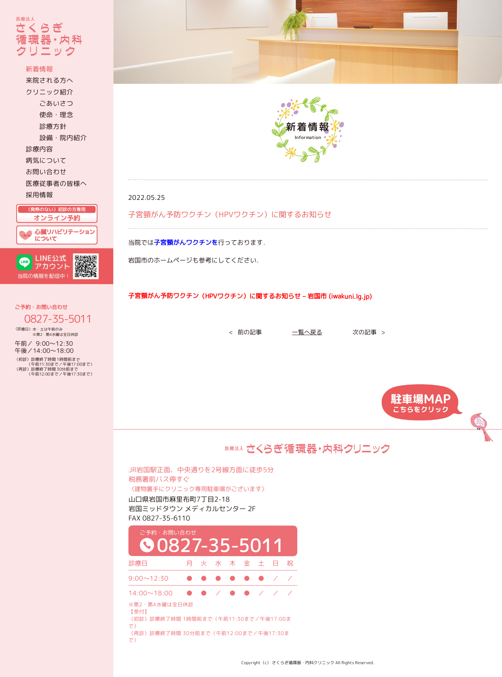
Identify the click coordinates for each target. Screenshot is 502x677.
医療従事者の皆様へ (56, 183)
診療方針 (52, 126)
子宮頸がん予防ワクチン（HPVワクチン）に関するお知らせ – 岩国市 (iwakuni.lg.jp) (249, 296)
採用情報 (39, 194)
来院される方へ (49, 80)
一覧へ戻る (307, 332)
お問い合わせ (46, 171)
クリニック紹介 (49, 91)
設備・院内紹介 (63, 137)
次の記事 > (368, 332)
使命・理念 (56, 114)
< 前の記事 (245, 332)
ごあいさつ (56, 103)
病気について (46, 160)
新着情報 (39, 69)
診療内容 (39, 149)
